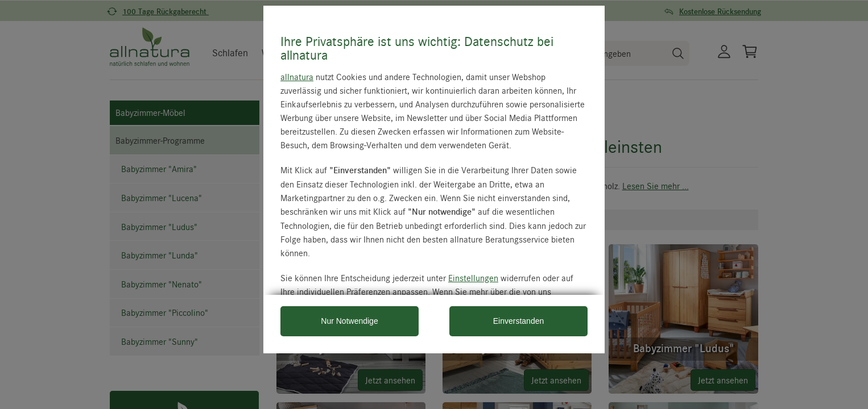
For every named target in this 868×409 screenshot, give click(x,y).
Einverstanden (518, 320)
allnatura (296, 76)
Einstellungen (473, 277)
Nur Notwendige (349, 320)
